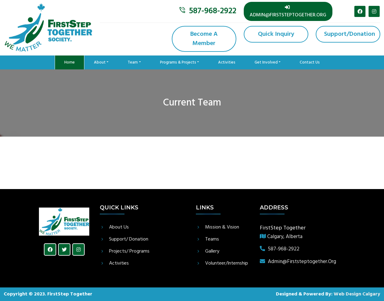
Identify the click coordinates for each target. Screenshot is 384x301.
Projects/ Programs (129, 251)
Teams (212, 239)
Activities (226, 62)
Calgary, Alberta (281, 237)
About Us (119, 227)
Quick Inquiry (276, 34)
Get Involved (266, 62)
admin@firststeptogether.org (288, 12)
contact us (310, 62)
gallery (212, 251)
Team (133, 62)
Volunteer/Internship (226, 263)
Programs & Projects (178, 62)
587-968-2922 (212, 11)
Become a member (203, 38)
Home (74, 61)
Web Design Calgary (357, 294)
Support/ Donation (128, 239)
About (100, 62)
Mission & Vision (222, 227)
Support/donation (349, 34)
